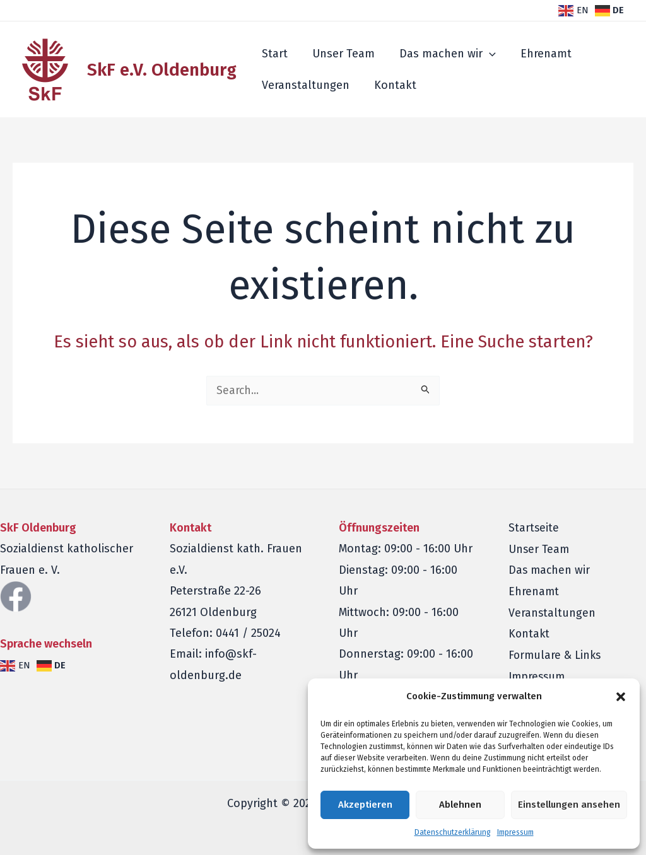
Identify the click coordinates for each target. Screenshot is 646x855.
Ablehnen (460, 804)
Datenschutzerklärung (452, 832)
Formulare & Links (555, 655)
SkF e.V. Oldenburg (162, 69)
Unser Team (340, 54)
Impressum (515, 832)
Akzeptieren (365, 804)
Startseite (534, 528)
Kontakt (392, 85)
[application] (484, 53)
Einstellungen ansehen (569, 804)
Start (273, 54)
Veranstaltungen (304, 85)
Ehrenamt (539, 54)
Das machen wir (442, 53)
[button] (620, 696)
